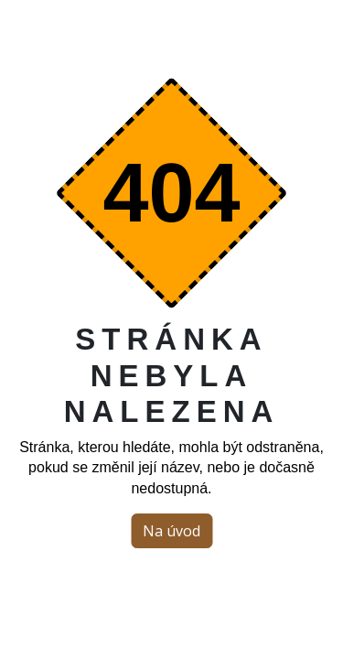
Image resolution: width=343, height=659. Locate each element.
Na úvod (171, 531)
